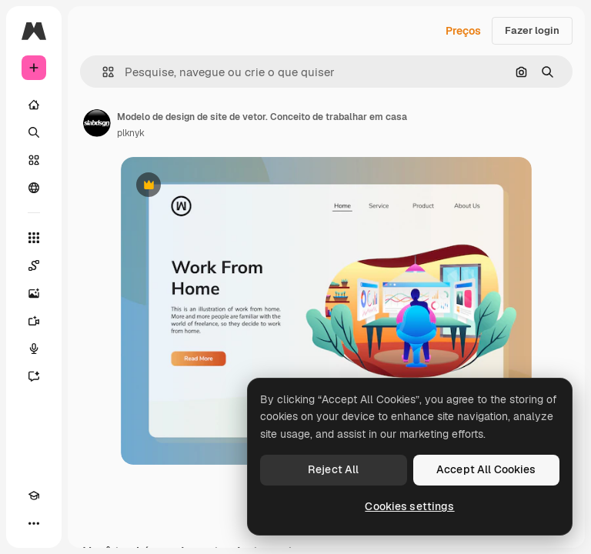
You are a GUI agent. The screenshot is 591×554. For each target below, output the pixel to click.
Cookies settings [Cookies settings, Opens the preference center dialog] (409, 506)
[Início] (34, 104)
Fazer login (532, 30)
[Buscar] (34, 132)
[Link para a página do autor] (97, 123)
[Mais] (34, 523)
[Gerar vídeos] (34, 321)
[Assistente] (34, 376)
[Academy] (34, 495)
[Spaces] (34, 265)
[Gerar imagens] (34, 293)
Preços (463, 31)
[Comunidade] (34, 187)
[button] (102, 72)
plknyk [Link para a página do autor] (131, 133)
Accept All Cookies (486, 469)
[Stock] (34, 160)
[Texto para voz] (34, 348)
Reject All (333, 469)
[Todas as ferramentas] (34, 237)
